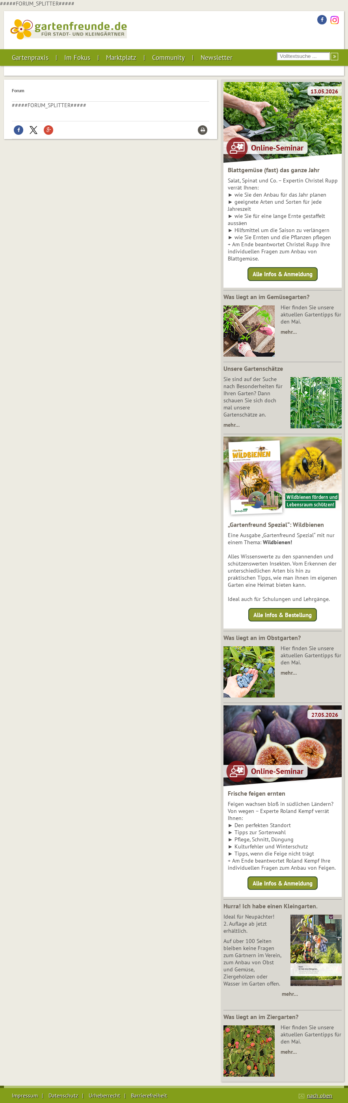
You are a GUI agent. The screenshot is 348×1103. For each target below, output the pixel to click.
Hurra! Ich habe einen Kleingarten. (270, 906)
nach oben (319, 1095)
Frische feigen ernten (256, 793)
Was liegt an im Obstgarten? (262, 638)
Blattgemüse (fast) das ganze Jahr (274, 170)
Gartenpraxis (30, 57)
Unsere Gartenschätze (253, 368)
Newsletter (217, 57)
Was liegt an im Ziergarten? (260, 1017)
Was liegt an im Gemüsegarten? (266, 297)
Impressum (25, 1095)
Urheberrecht (104, 1095)
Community (168, 57)
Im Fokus (77, 57)
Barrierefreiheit (149, 1095)
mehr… (289, 331)
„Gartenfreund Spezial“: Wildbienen (276, 524)
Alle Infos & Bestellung (282, 614)
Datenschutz (63, 1095)
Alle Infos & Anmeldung (283, 274)
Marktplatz (121, 57)
